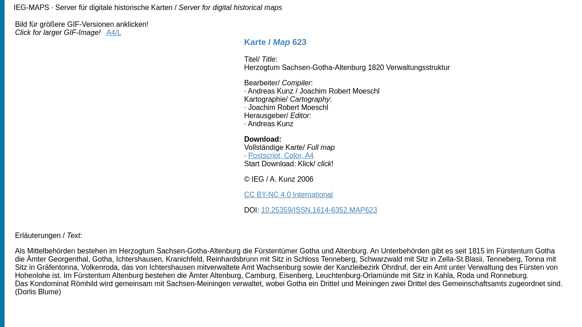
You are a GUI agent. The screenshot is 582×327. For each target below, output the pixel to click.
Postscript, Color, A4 (281, 155)
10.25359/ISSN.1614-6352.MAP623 (319, 210)
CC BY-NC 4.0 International (288, 194)
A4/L (113, 32)
